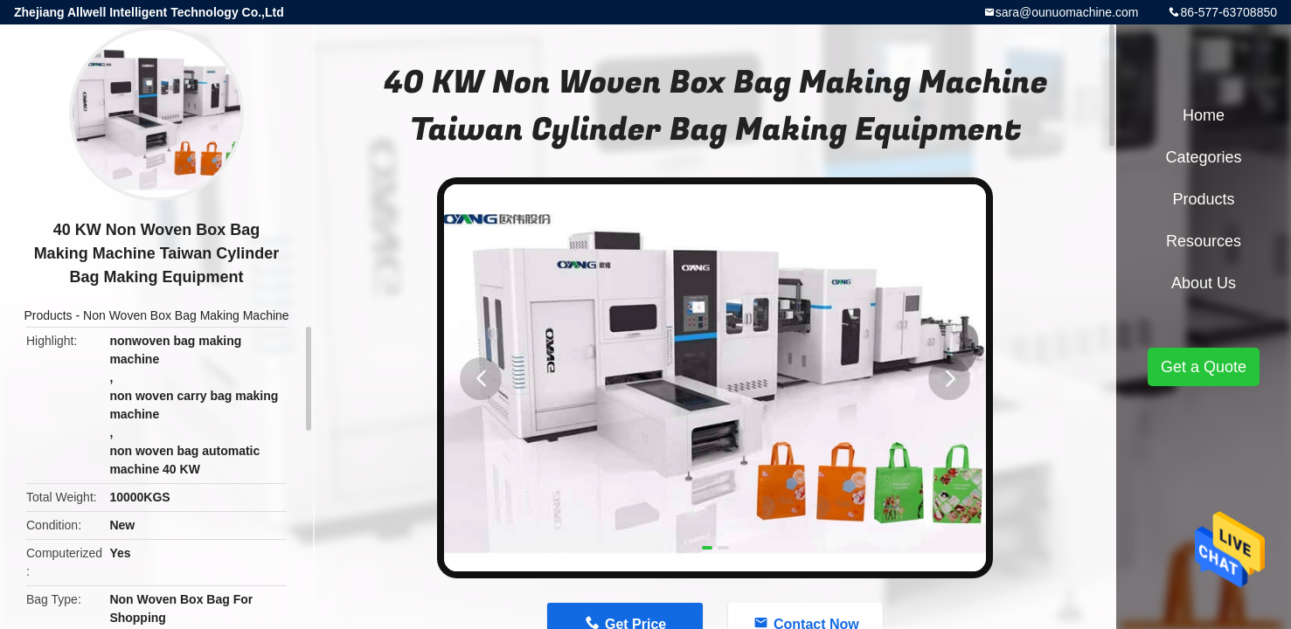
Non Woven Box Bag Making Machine (186, 315)
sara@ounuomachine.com (1067, 12)
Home (1204, 115)
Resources (1203, 241)
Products (48, 315)
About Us (1203, 283)
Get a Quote (1203, 367)
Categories (1203, 157)
